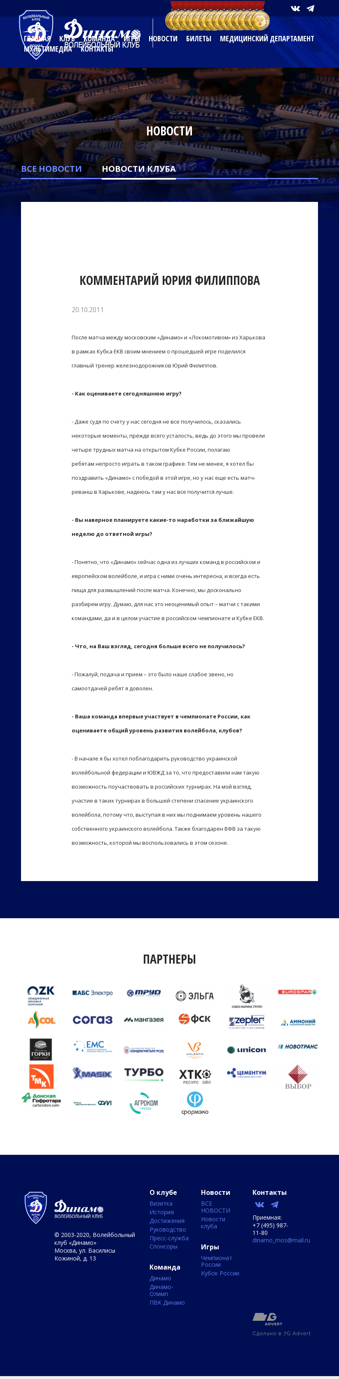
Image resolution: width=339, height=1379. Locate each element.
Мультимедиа (48, 49)
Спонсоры (164, 1246)
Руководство (168, 1229)
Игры (132, 38)
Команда (99, 38)
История (162, 1212)
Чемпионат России (216, 1262)
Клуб (67, 38)
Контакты (97, 49)
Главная (37, 38)
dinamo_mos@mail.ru (281, 1240)
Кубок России (220, 1273)
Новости (163, 38)
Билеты (198, 38)
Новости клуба (139, 168)
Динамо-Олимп (161, 1291)
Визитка (161, 1203)
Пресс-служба (169, 1238)
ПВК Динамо (167, 1302)
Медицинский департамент (267, 38)
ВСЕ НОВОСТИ (51, 168)
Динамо (160, 1278)
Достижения (167, 1221)
